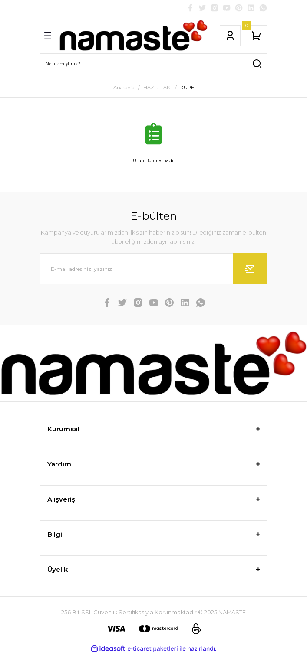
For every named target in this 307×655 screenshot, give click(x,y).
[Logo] (133, 35)
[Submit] (250, 268)
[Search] (153, 63)
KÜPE (187, 88)
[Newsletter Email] (153, 268)
